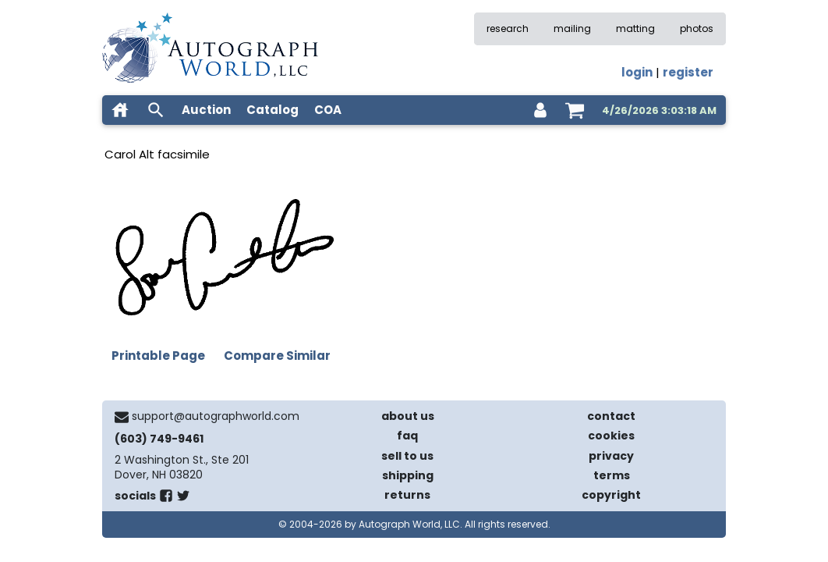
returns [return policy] (407, 495)
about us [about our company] (407, 416)
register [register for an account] (688, 72)
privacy (611, 456)
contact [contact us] (611, 416)
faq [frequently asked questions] (407, 435)
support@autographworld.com (215, 416)
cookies (611, 435)
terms (611, 475)
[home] (120, 110)
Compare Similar (277, 355)
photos (696, 28)
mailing (572, 28)
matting (635, 28)
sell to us (407, 456)
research (508, 28)
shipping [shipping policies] (407, 475)
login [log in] (637, 72)
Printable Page (158, 355)
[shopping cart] (574, 110)
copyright (611, 495)
